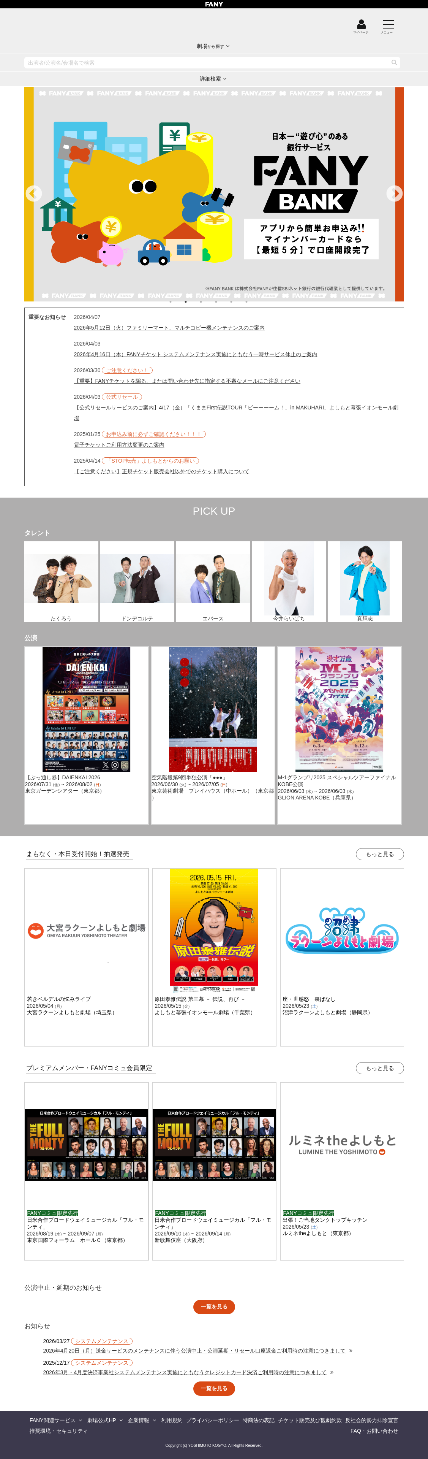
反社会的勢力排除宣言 (371, 1420)
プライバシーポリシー (212, 1420)
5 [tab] (239, 302)
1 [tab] (178, 302)
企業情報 (138, 1420)
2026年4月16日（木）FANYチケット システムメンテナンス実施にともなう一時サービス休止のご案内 (195, 354)
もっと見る (380, 854)
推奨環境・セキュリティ (59, 1431)
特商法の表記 (259, 1420)
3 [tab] (208, 302)
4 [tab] (224, 302)
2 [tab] (193, 302)
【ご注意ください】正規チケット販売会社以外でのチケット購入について (162, 471)
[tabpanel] (214, 194)
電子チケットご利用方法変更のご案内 (119, 445)
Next (394, 194)
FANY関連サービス (53, 1420)
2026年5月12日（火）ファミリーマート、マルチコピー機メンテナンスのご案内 (169, 328)
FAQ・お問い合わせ (374, 1431)
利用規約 (172, 1420)
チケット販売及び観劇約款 (310, 1420)
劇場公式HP (101, 1420)
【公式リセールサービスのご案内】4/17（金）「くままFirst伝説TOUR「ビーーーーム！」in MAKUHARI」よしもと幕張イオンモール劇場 (236, 412)
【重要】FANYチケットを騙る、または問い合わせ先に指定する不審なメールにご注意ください (187, 381)
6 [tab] (254, 302)
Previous (33, 194)
